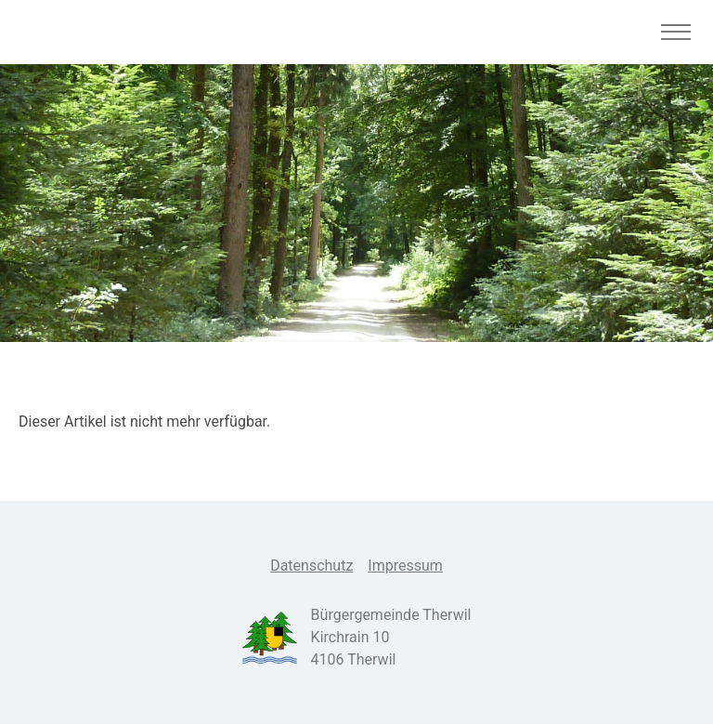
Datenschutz (311, 565)
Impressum (405, 565)
